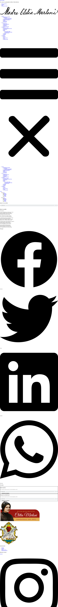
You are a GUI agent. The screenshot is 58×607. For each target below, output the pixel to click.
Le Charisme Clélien (5, 27)
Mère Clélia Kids (5, 188)
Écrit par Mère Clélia (7, 31)
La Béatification (5, 17)
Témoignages (5, 172)
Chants (4, 38)
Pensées (4, 180)
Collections (3, 35)
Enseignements (5, 29)
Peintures (4, 36)
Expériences (4, 25)
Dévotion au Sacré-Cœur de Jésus (7, 28)
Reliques (4, 20)
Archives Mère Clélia (6, 26)
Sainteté (3, 16)
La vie (2, 22)
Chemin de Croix (7, 183)
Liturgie (4, 185)
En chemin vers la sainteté (6, 167)
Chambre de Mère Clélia (6, 19)
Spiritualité (3, 177)
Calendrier (4, 33)
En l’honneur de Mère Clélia (8, 182)
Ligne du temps (5, 175)
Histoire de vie (5, 23)
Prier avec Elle (5, 21)
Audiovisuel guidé (5, 39)
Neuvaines (4, 34)
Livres (4, 37)
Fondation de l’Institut (6, 174)
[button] (29, 103)
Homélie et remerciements (8, 18)
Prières (4, 30)
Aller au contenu (2, 0)
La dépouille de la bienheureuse (7, 169)
